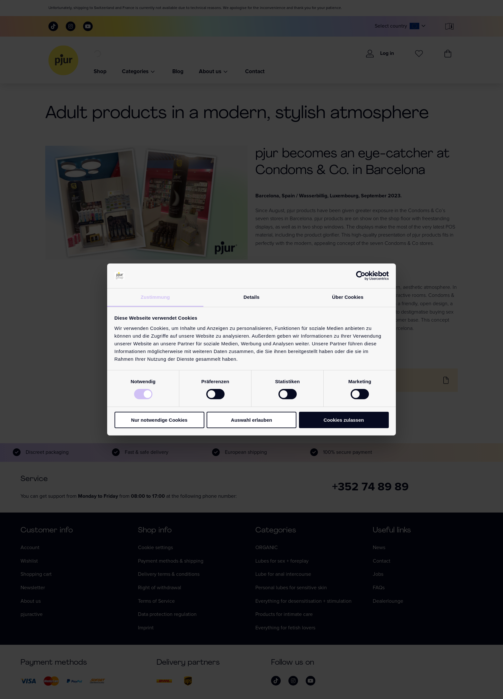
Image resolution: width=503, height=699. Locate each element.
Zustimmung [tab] (155, 297)
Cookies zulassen (344, 420)
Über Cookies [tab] (347, 297)
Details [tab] (251, 297)
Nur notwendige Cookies (159, 420)
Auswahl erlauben (251, 420)
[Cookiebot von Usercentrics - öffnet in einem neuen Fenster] (361, 275)
